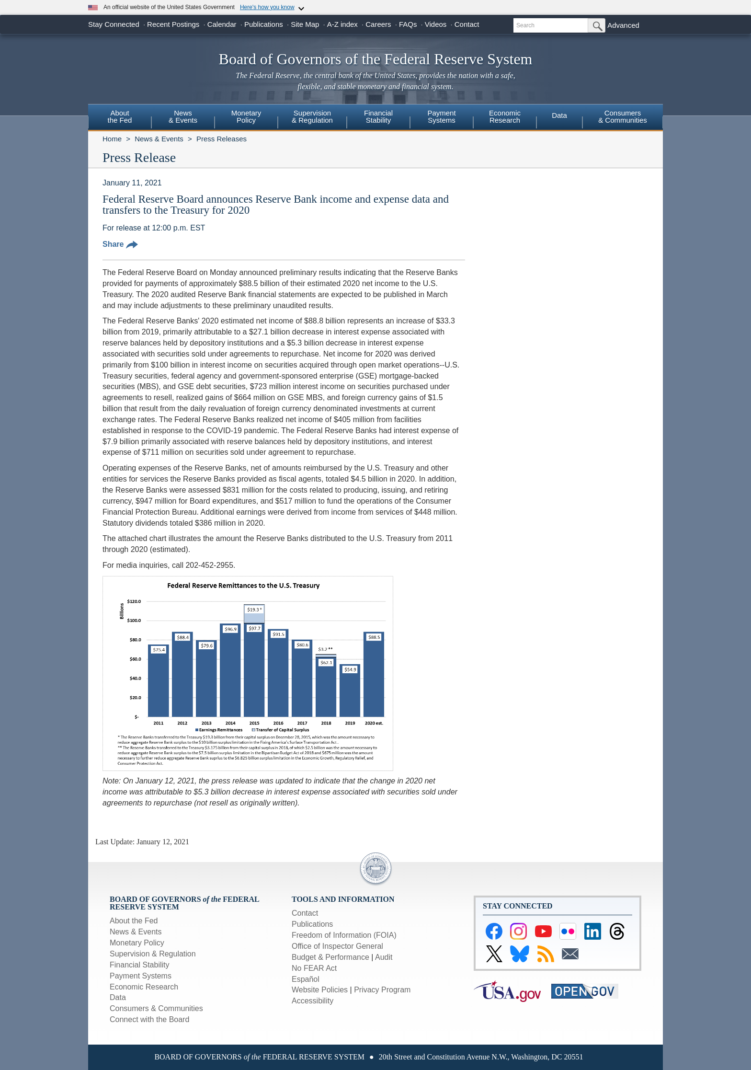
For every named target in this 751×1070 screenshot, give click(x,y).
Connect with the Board (149, 1019)
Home (112, 139)
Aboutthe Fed (120, 116)
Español (305, 979)
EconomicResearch (505, 116)
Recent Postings (173, 24)
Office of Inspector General (337, 946)
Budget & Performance (330, 957)
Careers (378, 24)
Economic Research (144, 987)
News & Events (159, 139)
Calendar (222, 24)
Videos (436, 24)
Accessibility (312, 1001)
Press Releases (221, 139)
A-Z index (342, 24)
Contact (467, 24)
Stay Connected (113, 24)
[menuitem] (119, 117)
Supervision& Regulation (312, 116)
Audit (383, 957)
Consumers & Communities (622, 116)
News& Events (183, 116)
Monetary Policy (137, 943)
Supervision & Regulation (153, 954)
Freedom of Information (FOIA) (344, 935)
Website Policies (320, 990)
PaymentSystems (441, 116)
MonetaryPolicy (246, 116)
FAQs (408, 24)
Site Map (305, 24)
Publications (263, 24)
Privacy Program (382, 990)
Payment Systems (140, 976)
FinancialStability (378, 116)
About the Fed (134, 921)
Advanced (623, 25)
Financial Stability (140, 965)
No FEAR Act (314, 968)
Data (559, 115)
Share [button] (120, 244)
